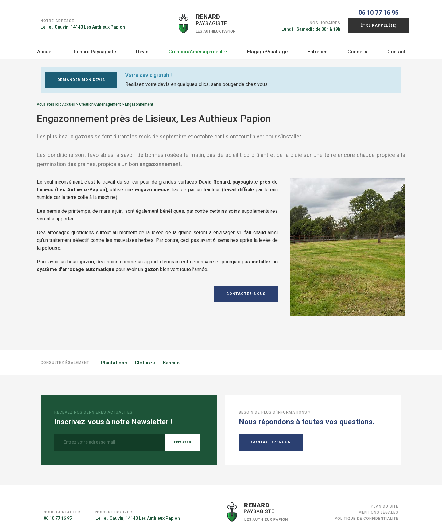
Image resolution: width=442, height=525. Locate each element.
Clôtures (145, 360)
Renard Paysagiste (95, 49)
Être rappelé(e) (378, 23)
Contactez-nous (246, 291)
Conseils (357, 49)
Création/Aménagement (196, 49)
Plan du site (384, 504)
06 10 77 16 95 (378, 10)
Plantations (114, 360)
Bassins (172, 360)
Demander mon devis (81, 77)
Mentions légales (378, 510)
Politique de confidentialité (366, 516)
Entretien (318, 49)
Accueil (45, 49)
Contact (396, 49)
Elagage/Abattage (267, 49)
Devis (142, 49)
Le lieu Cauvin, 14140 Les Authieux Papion (83, 21)
